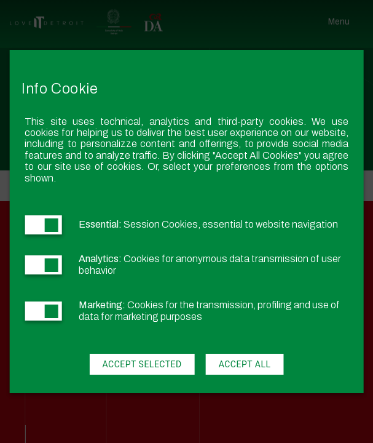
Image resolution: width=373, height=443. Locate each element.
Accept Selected (141, 364)
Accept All (245, 364)
